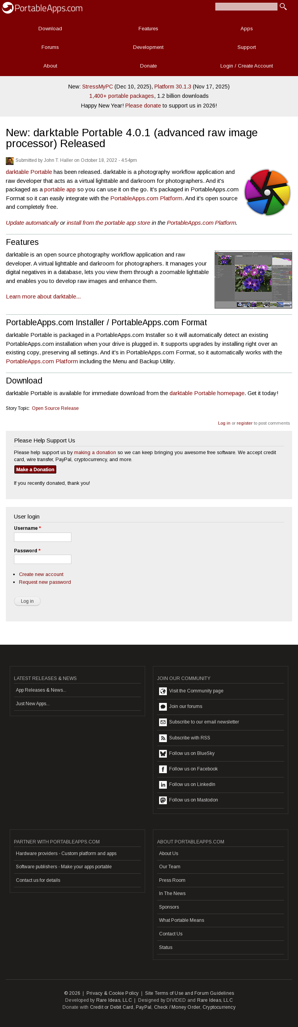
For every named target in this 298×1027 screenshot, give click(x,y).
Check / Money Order (177, 1007)
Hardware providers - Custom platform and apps (66, 853)
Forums (50, 47)
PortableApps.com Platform (146, 198)
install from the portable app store (108, 222)
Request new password (45, 582)
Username (27, 528)
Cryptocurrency (219, 1007)
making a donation (95, 452)
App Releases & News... (41, 690)
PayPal (143, 1007)
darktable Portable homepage (207, 393)
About (50, 66)
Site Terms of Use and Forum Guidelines (189, 993)
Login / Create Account (246, 66)
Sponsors (169, 907)
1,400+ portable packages (121, 96)
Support (246, 47)
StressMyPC (97, 86)
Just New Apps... (33, 703)
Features (148, 28)
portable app (60, 189)
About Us (168, 853)
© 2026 (72, 993)
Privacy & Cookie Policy (113, 993)
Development (148, 47)
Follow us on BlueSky (187, 754)
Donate (148, 66)
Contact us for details (38, 880)
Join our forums (180, 707)
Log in (224, 423)
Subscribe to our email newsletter (199, 722)
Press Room (172, 880)
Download (50, 28)
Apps (247, 28)
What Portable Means (181, 920)
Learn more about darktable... (43, 296)
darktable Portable (29, 171)
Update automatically (32, 222)
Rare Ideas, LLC (114, 1000)
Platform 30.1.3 (172, 86)
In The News (172, 893)
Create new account (41, 574)
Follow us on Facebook (188, 769)
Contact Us (170, 934)
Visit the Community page (191, 691)
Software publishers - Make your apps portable (64, 866)
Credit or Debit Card (111, 1007)
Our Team (169, 866)
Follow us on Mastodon (188, 800)
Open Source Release (55, 408)
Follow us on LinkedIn (187, 785)
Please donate (143, 105)
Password (27, 550)
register (245, 423)
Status (165, 947)
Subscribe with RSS (184, 738)
